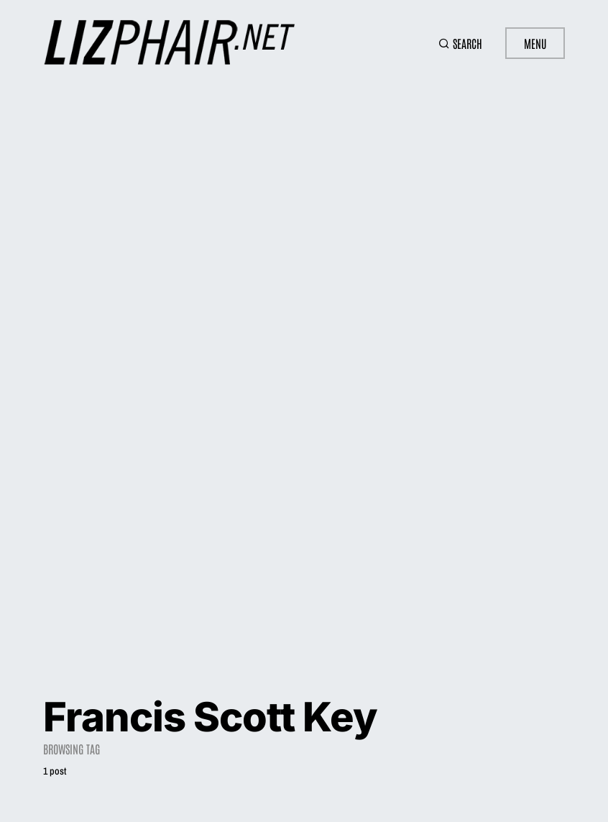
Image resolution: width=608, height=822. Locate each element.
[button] (460, 43)
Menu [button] (535, 43)
